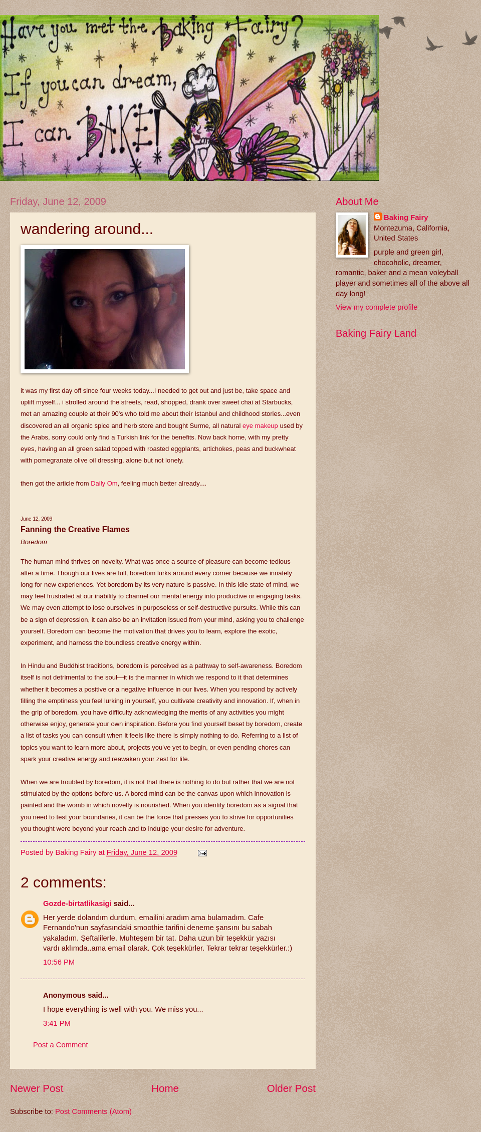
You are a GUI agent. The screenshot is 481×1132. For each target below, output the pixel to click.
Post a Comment (60, 1045)
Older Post (291, 1088)
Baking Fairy (406, 217)
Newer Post (36, 1088)
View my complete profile (376, 307)
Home (165, 1088)
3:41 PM (57, 1023)
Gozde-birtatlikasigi (77, 903)
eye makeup (260, 425)
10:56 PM (59, 962)
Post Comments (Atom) (93, 1111)
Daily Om (104, 483)
